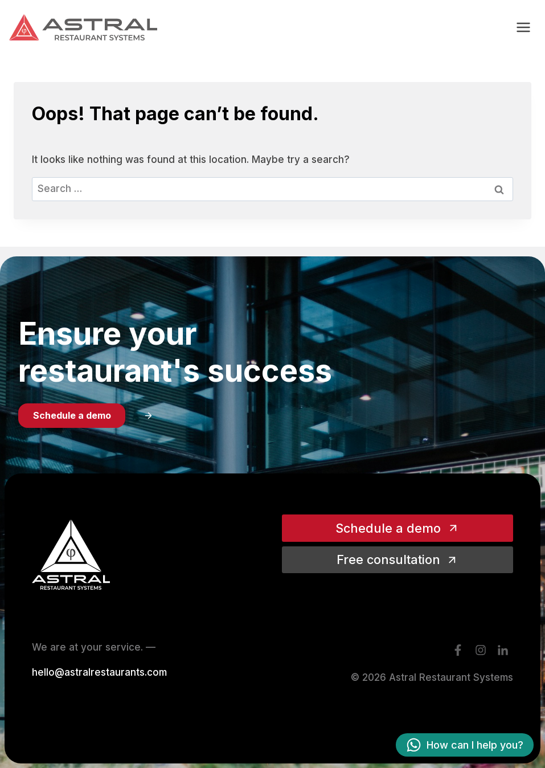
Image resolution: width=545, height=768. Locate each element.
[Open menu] (523, 27)
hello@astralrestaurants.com (99, 672)
